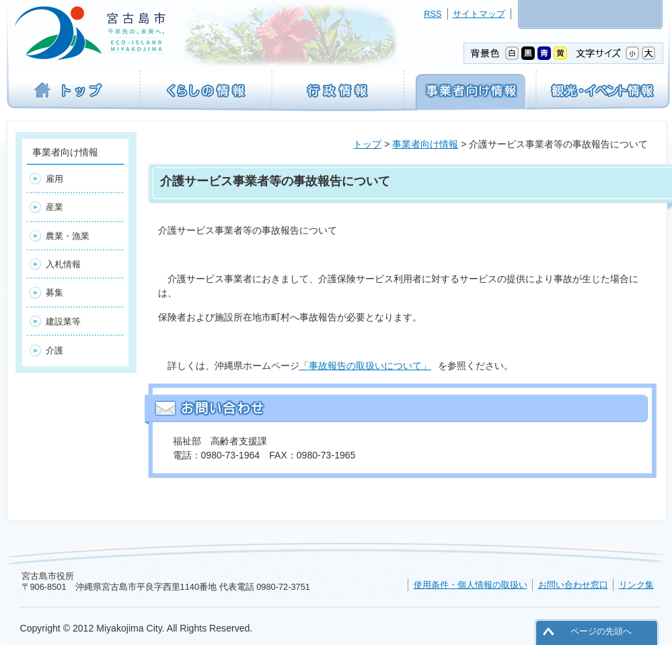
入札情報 (63, 264)
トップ (367, 144)
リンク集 (636, 585)
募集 (54, 292)
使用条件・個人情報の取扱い (470, 585)
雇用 (54, 179)
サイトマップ (479, 14)
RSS (432, 14)
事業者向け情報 (425, 144)
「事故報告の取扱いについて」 (365, 365)
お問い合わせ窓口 (573, 585)
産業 (54, 207)
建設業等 (63, 321)
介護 (54, 350)
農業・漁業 (67, 236)
